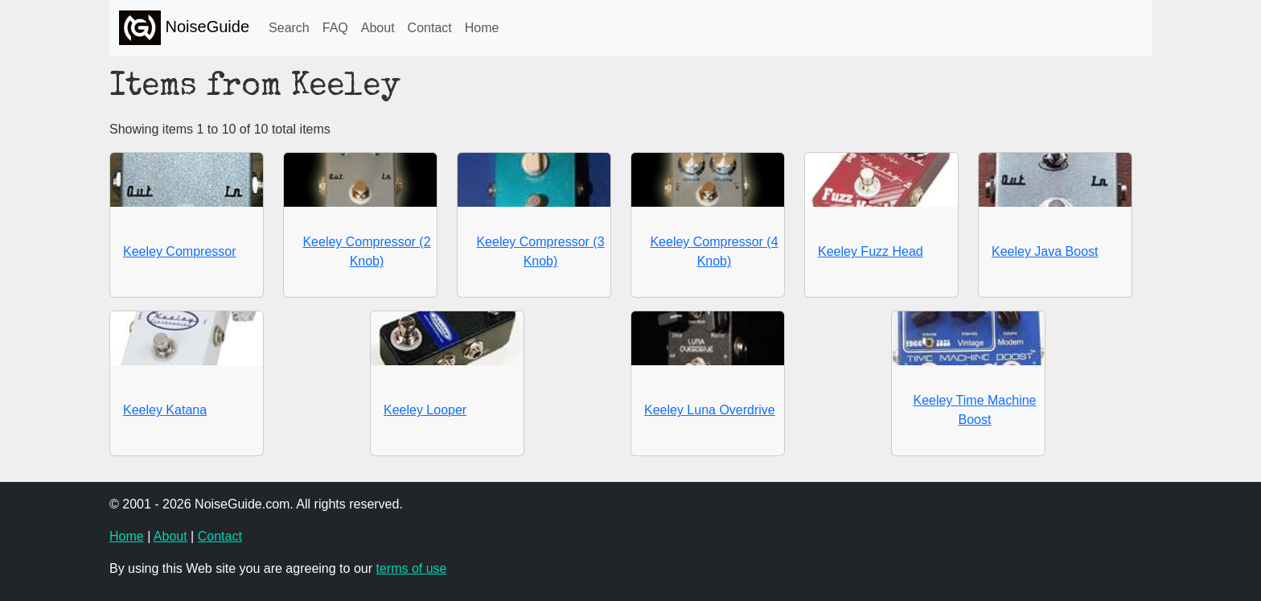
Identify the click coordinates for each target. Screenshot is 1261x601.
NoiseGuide (184, 27)
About (378, 28)
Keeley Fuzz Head (870, 251)
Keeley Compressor (179, 251)
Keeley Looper (425, 410)
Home (482, 28)
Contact (430, 28)
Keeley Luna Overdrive (709, 410)
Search (289, 28)
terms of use (411, 568)
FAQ (335, 28)
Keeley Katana (165, 410)
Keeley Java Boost (1045, 251)
